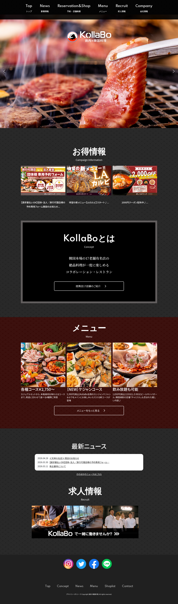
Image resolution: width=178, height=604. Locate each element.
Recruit (122, 8)
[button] (4, 71)
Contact (127, 586)
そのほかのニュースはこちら (89, 474)
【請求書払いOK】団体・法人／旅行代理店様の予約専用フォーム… (79, 462)
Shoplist (110, 586)
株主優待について (58, 466)
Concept (63, 586)
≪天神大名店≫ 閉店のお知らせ (64, 458)
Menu (103, 8)
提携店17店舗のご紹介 (88, 286)
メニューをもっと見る (88, 410)
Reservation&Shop (73, 8)
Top (29, 8)
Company (143, 8)
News (45, 8)
